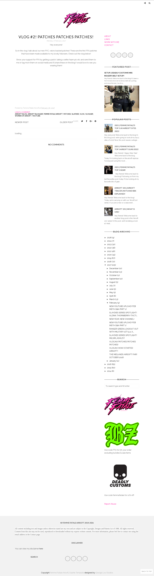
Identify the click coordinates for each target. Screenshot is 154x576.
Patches (67, 114)
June (111, 289)
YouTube (36, 116)
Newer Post (22, 122)
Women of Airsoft (23, 116)
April (111, 296)
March (112, 299)
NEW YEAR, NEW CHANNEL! (121, 319)
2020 (109, 255)
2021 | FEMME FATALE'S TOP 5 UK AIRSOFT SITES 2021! (125, 128)
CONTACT (108, 45)
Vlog (82, 114)
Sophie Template (76, 573)
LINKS (107, 39)
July (111, 286)
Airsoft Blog (21, 114)
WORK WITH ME (111, 42)
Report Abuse (110, 504)
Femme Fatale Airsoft (53, 114)
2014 (109, 371)
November (114, 272)
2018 (109, 262)
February (113, 303)
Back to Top (147, 571)
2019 (109, 258)
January (112, 361)
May (111, 292)
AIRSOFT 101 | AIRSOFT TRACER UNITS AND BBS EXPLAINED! (125, 191)
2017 (109, 265)
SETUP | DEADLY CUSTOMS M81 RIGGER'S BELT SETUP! (118, 74)
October (113, 275)
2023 (109, 244)
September (114, 279)
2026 (109, 238)
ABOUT (107, 36)
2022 (109, 248)
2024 (109, 241)
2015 (109, 368)
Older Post (66, 122)
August (112, 282)
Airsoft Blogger (35, 114)
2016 (109, 364)
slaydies (75, 114)
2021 (109, 251)
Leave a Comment (22, 112)
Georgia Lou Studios (104, 573)
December (114, 268)
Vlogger (89, 114)
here (41, 549)
